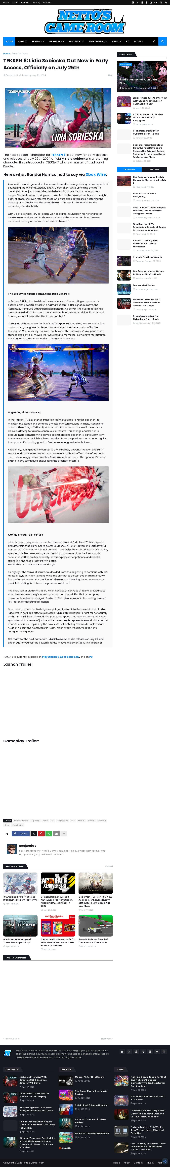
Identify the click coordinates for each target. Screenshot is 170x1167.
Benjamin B (27, 846)
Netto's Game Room (33, 1162)
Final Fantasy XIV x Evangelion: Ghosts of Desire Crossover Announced (149, 227)
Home (6, 2)
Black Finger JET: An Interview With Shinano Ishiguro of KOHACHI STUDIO (150, 100)
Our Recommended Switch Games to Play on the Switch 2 (149, 180)
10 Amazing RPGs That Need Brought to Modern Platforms (20, 898)
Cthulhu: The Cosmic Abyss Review (90, 1121)
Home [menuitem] (9, 41)
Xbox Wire (96, 174)
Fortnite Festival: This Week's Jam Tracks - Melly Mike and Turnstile (147, 1130)
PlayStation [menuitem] (96, 41)
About (15, 2)
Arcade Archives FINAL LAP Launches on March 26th (93, 941)
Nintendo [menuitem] (75, 41)
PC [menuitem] (127, 41)
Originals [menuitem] (55, 41)
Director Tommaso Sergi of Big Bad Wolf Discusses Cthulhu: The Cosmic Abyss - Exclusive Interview (37, 1143)
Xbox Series (17, 825)
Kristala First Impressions (147, 257)
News (45, 820)
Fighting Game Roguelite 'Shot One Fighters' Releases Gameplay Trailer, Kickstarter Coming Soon (148, 1082)
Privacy (36, 2)
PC (52, 820)
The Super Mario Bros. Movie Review (91, 1093)
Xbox (7, 825)
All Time (154, 169)
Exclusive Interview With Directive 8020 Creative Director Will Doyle (146, 302)
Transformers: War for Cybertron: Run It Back (146, 132)
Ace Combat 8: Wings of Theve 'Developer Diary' (17, 941)
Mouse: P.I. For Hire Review (89, 1077)
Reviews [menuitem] (37, 41)
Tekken (91, 820)
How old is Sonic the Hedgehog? (144, 195)
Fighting (35, 820)
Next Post (106, 1038)
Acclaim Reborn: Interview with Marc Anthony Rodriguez (148, 117)
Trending (129, 169)
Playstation (62, 820)
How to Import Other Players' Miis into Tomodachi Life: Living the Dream (149, 210)
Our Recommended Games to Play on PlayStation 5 (148, 273)
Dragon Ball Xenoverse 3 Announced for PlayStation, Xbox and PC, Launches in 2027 (57, 901)
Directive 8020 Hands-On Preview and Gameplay (34, 1095)
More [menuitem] (137, 41)
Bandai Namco (20, 53)
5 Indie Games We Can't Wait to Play (140, 81)
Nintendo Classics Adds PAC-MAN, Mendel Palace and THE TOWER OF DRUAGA (58, 942)
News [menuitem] (21, 41)
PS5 (73, 820)
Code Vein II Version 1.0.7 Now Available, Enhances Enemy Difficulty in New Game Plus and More (95, 901)
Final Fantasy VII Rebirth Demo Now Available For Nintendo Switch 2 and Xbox (148, 1146)
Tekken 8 (102, 820)
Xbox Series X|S (69, 656)
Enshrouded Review (144, 285)
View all (109, 866)
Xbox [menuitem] (115, 41)
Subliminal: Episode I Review (91, 1105)
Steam (81, 820)
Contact (25, 2)
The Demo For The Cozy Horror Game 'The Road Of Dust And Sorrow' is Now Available (148, 1113)
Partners (47, 2)
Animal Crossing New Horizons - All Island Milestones (145, 243)
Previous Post (12, 1038)
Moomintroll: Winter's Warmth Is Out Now (147, 1098)
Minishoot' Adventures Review (92, 1133)
